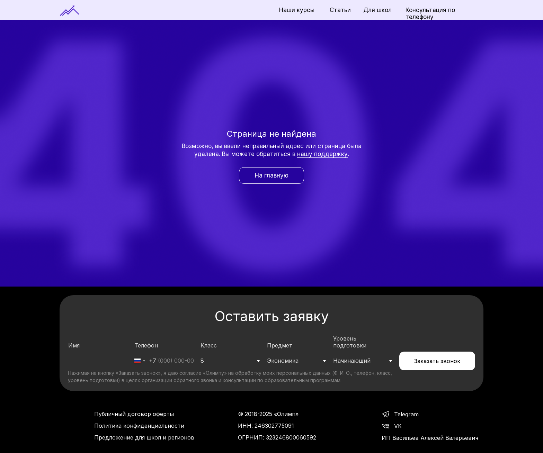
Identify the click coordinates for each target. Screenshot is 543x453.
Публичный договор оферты (134, 413)
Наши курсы (296, 10)
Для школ (377, 10)
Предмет (279, 345)
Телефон (146, 345)
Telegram (406, 414)
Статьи (340, 10)
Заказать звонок (437, 360)
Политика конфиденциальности (139, 425)
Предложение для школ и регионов (144, 437)
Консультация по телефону (430, 13)
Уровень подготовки (349, 342)
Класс (209, 345)
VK (398, 426)
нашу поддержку (322, 154)
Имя (74, 345)
